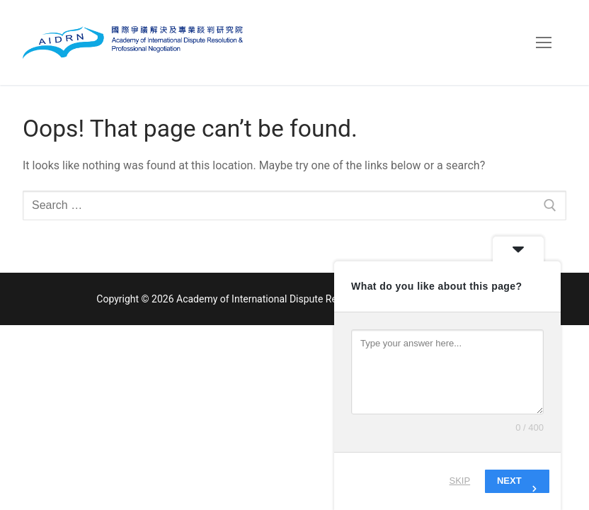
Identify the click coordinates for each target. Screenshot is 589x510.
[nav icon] (543, 42)
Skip (460, 480)
